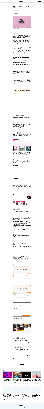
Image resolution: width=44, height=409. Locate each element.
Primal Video (16, 178)
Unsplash (18, 28)
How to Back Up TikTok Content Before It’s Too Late (26, 380)
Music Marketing (14, 378)
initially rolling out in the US (27, 60)
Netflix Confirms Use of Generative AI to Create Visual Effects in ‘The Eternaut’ (16, 395)
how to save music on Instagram (26, 90)
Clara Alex (23, 398)
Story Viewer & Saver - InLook (16, 154)
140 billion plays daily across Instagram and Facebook (20, 43)
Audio (3, 378)
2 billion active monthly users (25, 41)
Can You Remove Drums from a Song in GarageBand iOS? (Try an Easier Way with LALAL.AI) (7, 380)
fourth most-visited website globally (21, 40)
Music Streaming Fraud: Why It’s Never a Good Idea (26, 395)
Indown (24, 229)
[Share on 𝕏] (23, 13)
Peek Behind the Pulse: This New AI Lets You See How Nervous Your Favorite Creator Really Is (7, 396)
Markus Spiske (15, 28)
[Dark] (4, 1)
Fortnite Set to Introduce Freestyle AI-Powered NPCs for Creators (36, 395)
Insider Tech (16, 112)
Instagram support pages (16, 70)
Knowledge (33, 378)
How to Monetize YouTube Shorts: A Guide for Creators (36, 380)
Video (23, 378)
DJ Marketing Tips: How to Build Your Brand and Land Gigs (17, 380)
